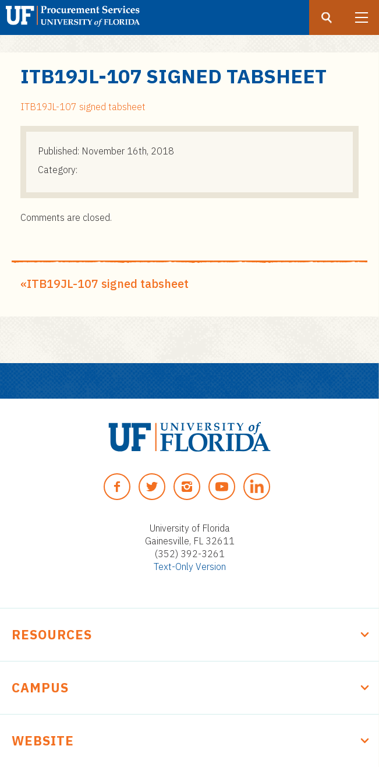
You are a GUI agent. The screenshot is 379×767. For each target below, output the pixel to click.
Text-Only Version (190, 566)
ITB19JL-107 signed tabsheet (83, 106)
